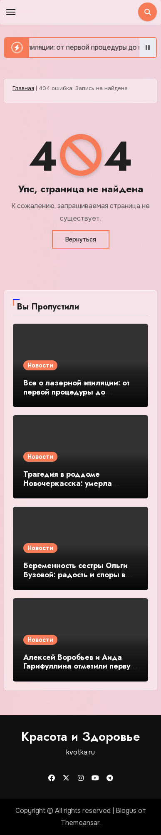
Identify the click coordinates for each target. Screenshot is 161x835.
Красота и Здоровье (80, 736)
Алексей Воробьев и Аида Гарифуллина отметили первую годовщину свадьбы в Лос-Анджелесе (79, 671)
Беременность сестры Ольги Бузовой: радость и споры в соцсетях (75, 574)
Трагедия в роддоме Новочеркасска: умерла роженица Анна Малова (68, 483)
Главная (23, 88)
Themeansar (80, 822)
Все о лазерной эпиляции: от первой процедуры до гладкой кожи (76, 391)
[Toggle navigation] (10, 12)
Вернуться (80, 239)
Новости (40, 365)
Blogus (126, 810)
